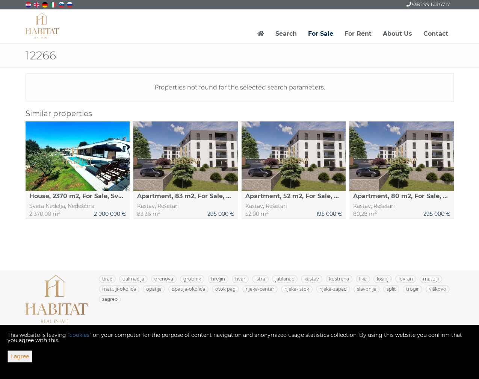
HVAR (240, 279)
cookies (79, 335)
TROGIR (412, 289)
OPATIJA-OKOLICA (188, 289)
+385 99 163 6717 (428, 4)
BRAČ (107, 279)
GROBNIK (192, 279)
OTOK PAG (225, 289)
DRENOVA (163, 279)
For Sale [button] (320, 33)
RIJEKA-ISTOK (296, 289)
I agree (20, 356)
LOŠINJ (382, 279)
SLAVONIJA (366, 289)
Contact (435, 33)
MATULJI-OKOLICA (119, 289)
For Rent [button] (358, 33)
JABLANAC (284, 279)
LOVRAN (406, 279)
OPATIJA (154, 289)
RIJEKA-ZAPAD (333, 289)
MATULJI (431, 279)
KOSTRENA (339, 279)
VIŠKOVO (437, 289)
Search (286, 33)
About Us (397, 33)
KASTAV (311, 279)
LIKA (363, 279)
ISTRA (260, 279)
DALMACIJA (133, 279)
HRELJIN (218, 279)
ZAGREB (110, 299)
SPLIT (391, 289)
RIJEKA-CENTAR (260, 289)
